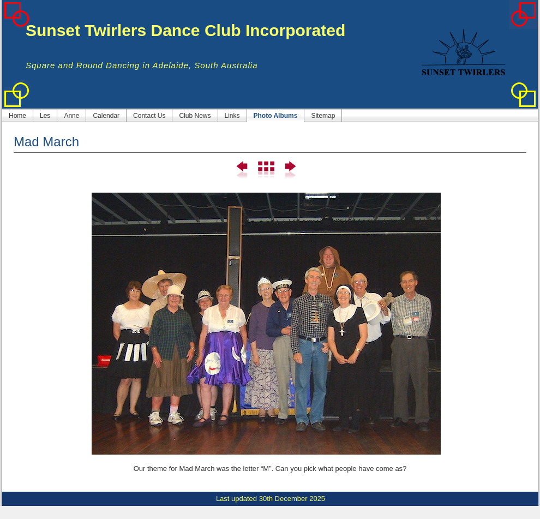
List (265, 170)
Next (289, 170)
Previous (242, 170)
